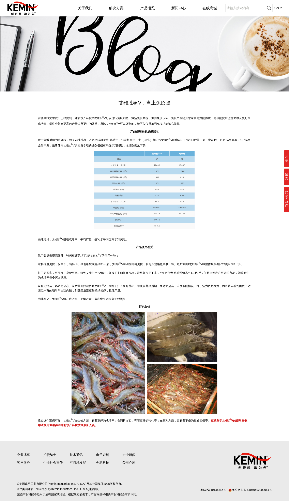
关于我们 (85, 8)
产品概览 (147, 8)
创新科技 (102, 462)
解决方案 (116, 8)
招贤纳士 (49, 455)
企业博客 (23, 455)
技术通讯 (76, 455)
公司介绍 (128, 462)
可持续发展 (78, 462)
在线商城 (209, 8)
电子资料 (102, 455)
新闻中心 (178, 8)
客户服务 (23, 462)
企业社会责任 (53, 462)
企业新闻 (128, 455)
